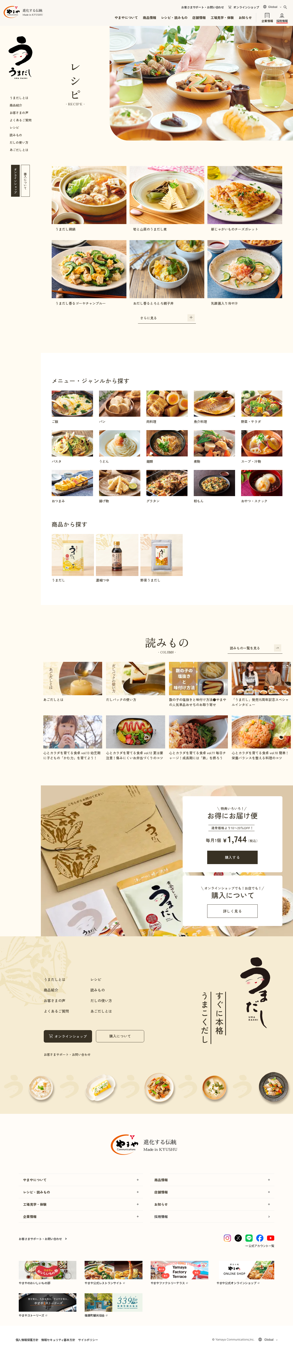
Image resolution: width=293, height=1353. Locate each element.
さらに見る (167, 317)
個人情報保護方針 (27, 1340)
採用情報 (282, 20)
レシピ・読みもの (174, 17)
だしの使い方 (19, 142)
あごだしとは (19, 150)
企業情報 (267, 20)
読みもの (16, 135)
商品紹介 (16, 105)
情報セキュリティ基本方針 (58, 1340)
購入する (232, 857)
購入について (120, 1035)
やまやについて (126, 17)
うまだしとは (19, 97)
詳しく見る (232, 911)
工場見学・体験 (222, 17)
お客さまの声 (19, 112)
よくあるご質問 (20, 120)
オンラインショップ (246, 7)
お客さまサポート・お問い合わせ (202, 7)
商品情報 (149, 17)
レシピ (14, 127)
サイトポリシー (88, 1340)
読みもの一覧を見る (255, 648)
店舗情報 (199, 17)
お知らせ (245, 17)
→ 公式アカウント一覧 (259, 1246)
